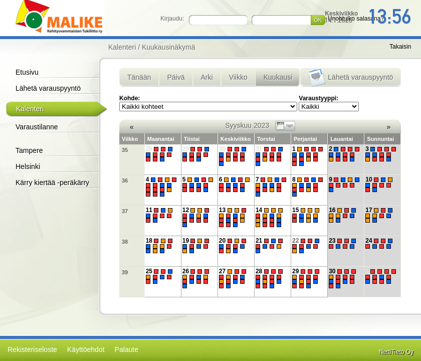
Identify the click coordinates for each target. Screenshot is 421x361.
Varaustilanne (37, 127)
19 (197, 245)
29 (197, 153)
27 (234, 278)
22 (307, 245)
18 (160, 245)
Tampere (29, 150)
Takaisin (400, 46)
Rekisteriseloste (32, 349)
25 (160, 276)
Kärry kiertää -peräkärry (52, 182)
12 (197, 217)
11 (160, 215)
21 (270, 245)
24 (380, 243)
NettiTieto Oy (396, 351)
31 (270, 156)
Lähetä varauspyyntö (48, 88)
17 (380, 215)
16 (343, 215)
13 (234, 217)
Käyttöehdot (86, 349)
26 (197, 278)
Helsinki (28, 166)
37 (125, 211)
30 (234, 156)
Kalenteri (30, 109)
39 (125, 272)
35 (125, 150)
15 (307, 215)
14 (270, 217)
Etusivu (27, 72)
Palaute (126, 349)
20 (234, 245)
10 (380, 184)
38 (125, 242)
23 (343, 243)
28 (160, 153)
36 (125, 180)
